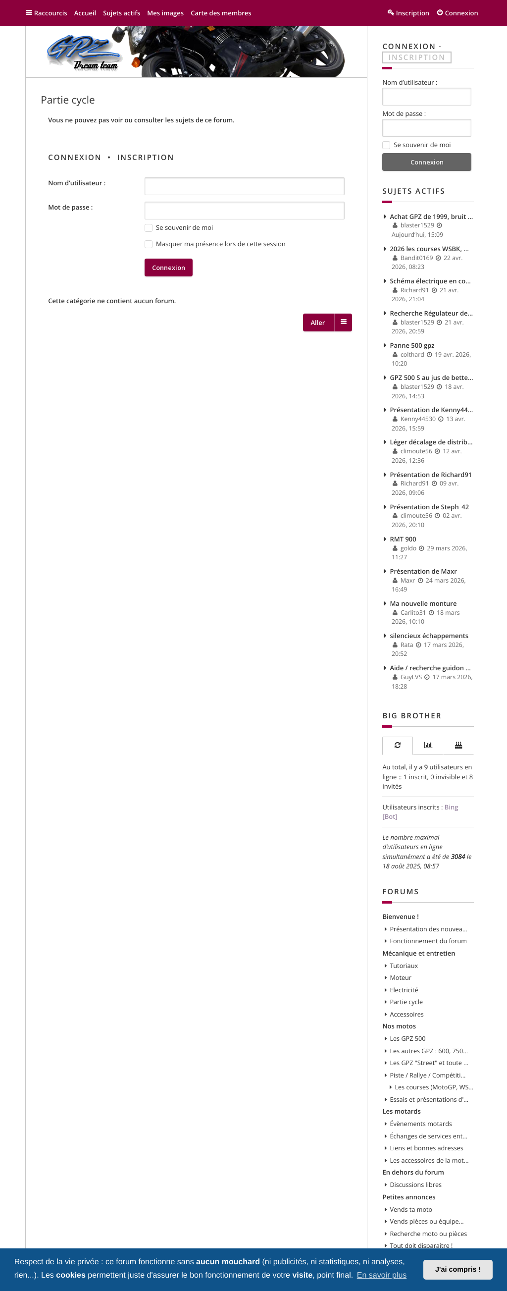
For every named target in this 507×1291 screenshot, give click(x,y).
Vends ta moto (411, 1209)
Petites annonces (408, 1196)
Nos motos (399, 1026)
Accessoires (406, 1014)
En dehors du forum (413, 1172)
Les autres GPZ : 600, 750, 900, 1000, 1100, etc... (429, 1050)
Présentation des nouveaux (429, 928)
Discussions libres (416, 1184)
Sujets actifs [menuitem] (121, 12)
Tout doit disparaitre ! (421, 1245)
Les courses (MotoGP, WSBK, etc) (434, 1086)
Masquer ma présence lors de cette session (215, 244)
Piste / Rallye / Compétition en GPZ (429, 1075)
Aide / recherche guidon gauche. (431, 667)
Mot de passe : (70, 207)
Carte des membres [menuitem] (221, 12)
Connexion (74, 157)
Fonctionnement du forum (428, 940)
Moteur (400, 977)
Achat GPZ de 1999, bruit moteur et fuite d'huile (431, 216)
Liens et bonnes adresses (426, 1147)
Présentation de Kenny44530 (431, 409)
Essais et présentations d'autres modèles (429, 1099)
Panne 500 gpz (412, 345)
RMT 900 (403, 539)
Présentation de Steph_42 (429, 506)
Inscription (146, 157)
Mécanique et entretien (418, 953)
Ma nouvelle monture (423, 603)
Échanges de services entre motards (429, 1135)
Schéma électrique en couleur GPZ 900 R (431, 280)
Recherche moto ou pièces (428, 1233)
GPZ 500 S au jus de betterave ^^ (431, 377)
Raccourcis (50, 12)
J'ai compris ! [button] (458, 1270)
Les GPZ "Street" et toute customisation (429, 1062)
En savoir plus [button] (382, 1275)
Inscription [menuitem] (412, 12)
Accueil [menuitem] (85, 12)
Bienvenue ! (400, 916)
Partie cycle (68, 100)
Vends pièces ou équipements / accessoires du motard (429, 1221)
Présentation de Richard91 (431, 474)
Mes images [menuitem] (165, 12)
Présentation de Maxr (423, 571)
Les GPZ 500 (407, 1038)
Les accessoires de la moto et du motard (429, 1160)
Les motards (401, 1111)
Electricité (404, 989)
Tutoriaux (404, 965)
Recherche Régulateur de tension (431, 313)
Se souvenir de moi (179, 227)
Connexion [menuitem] (461, 12)
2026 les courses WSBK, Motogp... (431, 248)
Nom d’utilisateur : (76, 182)
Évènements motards (421, 1123)
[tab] (397, 746)
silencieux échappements (429, 635)
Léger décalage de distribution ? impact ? (431, 441)
